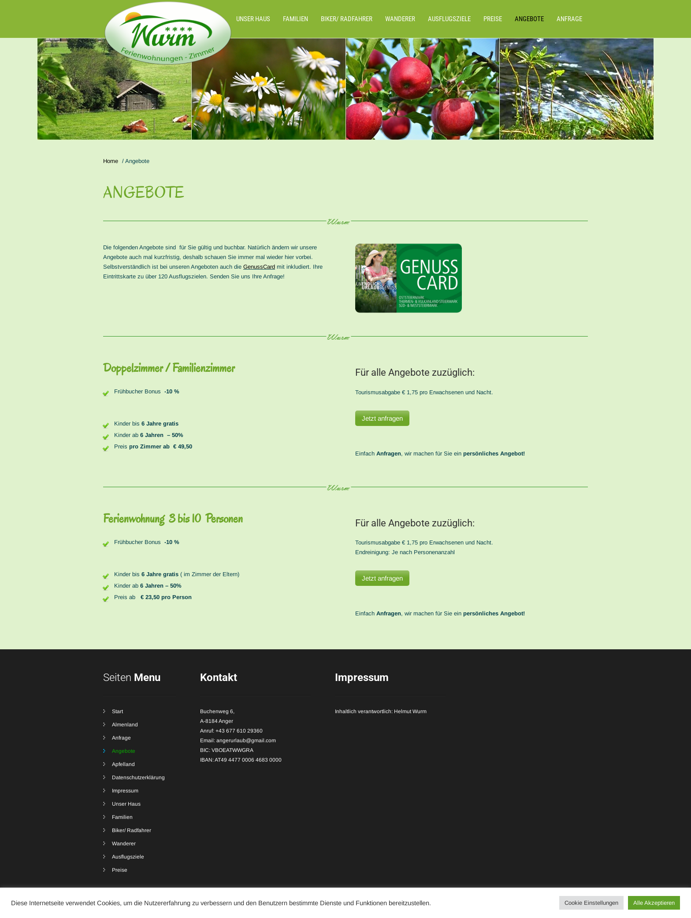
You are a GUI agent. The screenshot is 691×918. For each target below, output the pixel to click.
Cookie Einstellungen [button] (591, 902)
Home (110, 161)
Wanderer (400, 19)
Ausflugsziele (449, 19)
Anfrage (569, 19)
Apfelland (123, 764)
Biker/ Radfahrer (346, 19)
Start (117, 711)
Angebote (529, 19)
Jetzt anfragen (382, 418)
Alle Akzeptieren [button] (654, 902)
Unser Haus (253, 19)
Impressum (125, 791)
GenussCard (259, 266)
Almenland (125, 725)
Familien (295, 19)
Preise (492, 19)
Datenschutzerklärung (138, 777)
